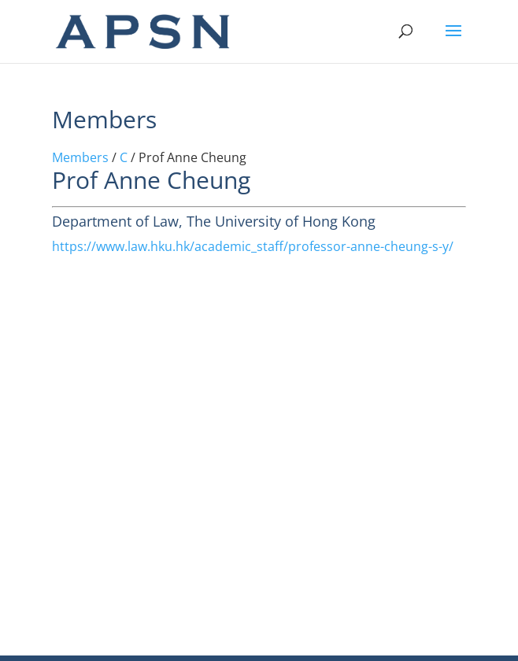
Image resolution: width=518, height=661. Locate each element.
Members (80, 157)
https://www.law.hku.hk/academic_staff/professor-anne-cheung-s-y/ (252, 246)
